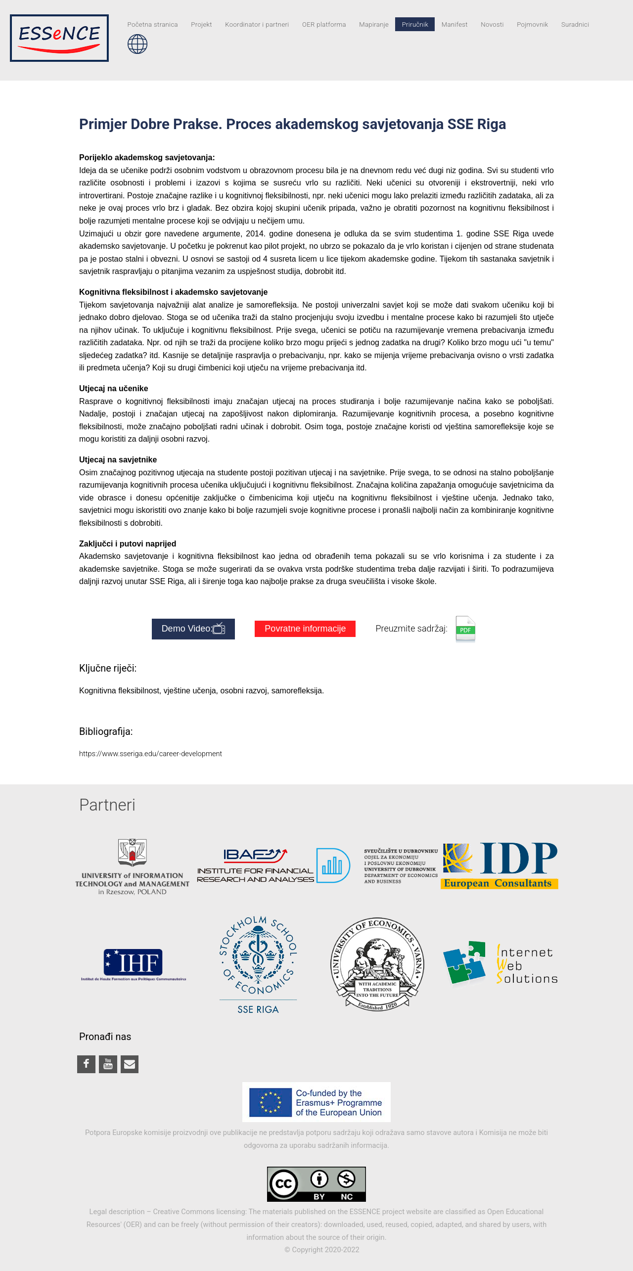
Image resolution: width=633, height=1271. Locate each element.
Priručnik (415, 24)
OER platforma (324, 24)
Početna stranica (153, 24)
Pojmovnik (532, 24)
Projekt (201, 24)
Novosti (492, 24)
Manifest (455, 24)
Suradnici (575, 24)
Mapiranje (374, 24)
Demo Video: (194, 629)
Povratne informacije (305, 629)
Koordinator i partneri (257, 24)
